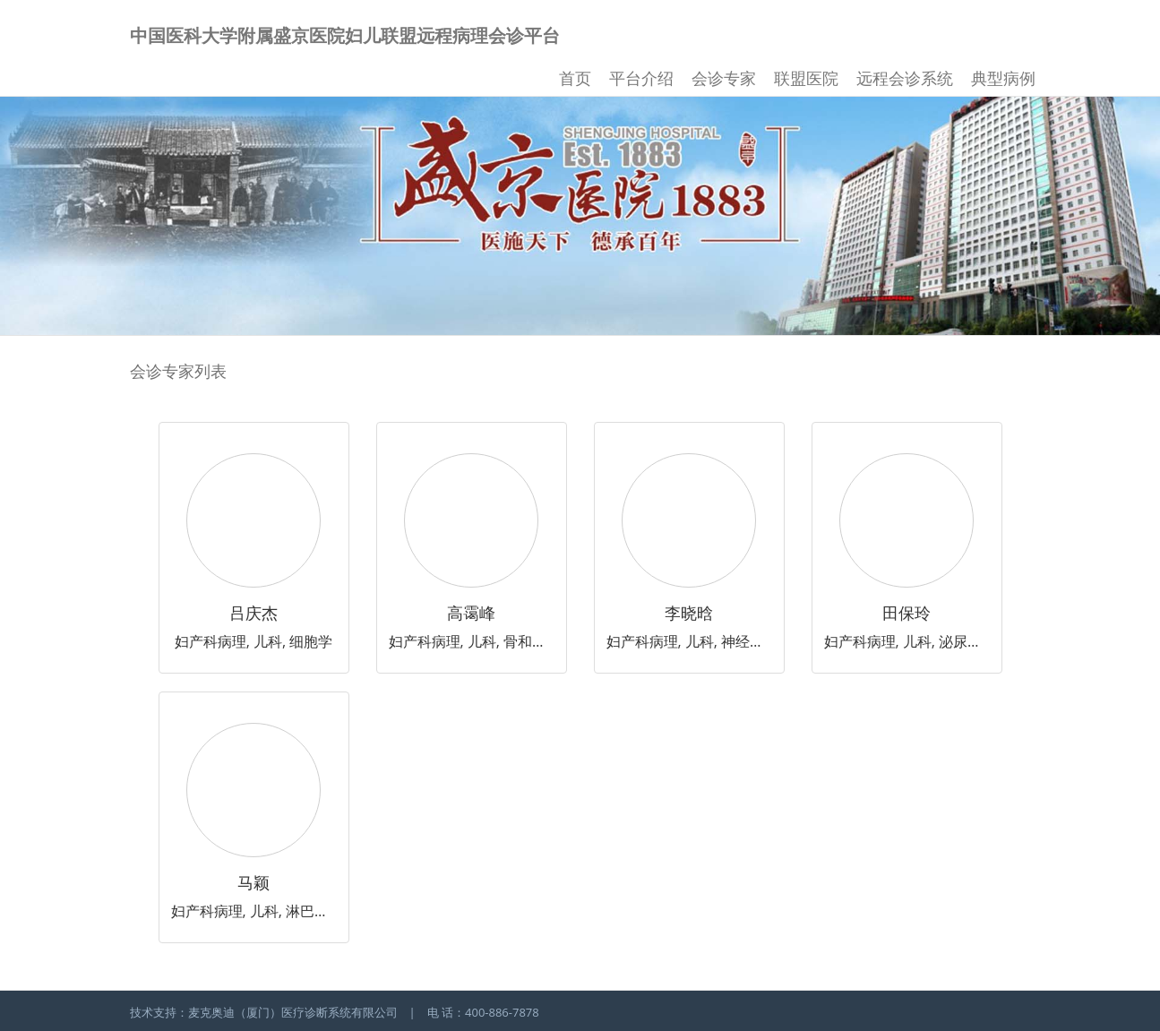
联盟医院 (806, 78)
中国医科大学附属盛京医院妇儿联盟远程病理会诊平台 (345, 35)
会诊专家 (724, 78)
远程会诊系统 (904, 78)
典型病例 (1003, 78)
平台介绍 (641, 78)
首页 (575, 78)
